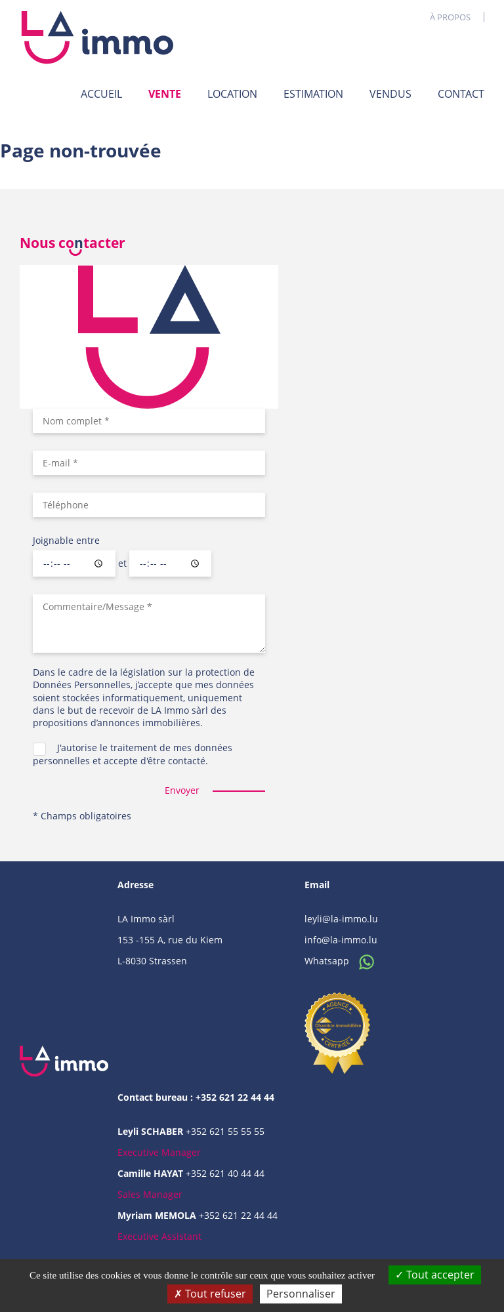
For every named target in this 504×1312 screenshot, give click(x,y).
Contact (461, 94)
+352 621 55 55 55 (225, 1131)
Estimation (313, 94)
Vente (164, 94)
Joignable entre (66, 540)
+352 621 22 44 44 (238, 1215)
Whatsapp (342, 960)
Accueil (101, 94)
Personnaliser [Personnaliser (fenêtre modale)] (300, 1293)
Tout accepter (434, 1274)
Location (232, 94)
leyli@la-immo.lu (341, 918)
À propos (450, 17)
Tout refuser (210, 1293)
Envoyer (182, 790)
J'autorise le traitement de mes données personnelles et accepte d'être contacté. (132, 753)
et (122, 563)
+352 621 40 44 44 (225, 1173)
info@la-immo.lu (340, 939)
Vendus (390, 94)
